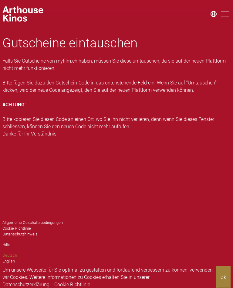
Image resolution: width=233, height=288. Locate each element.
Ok (223, 277)
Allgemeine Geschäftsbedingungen (32, 222)
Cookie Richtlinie (72, 284)
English (8, 261)
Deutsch (9, 255)
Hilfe (6, 244)
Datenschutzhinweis (20, 233)
